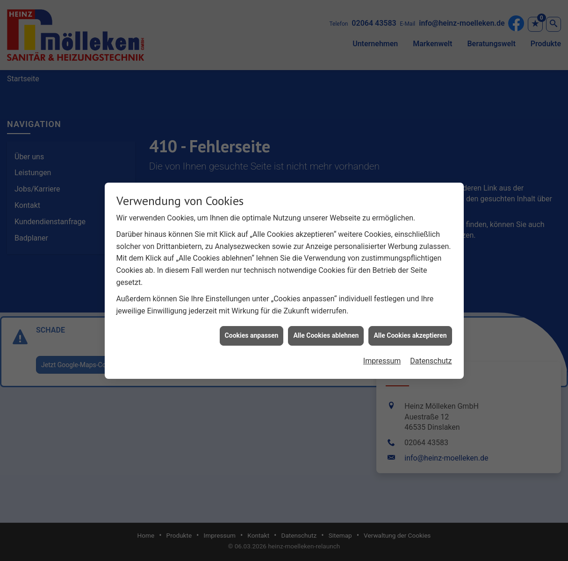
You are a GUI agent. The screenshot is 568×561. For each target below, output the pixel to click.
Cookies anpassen (252, 332)
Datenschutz (431, 358)
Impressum (382, 358)
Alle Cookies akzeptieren (410, 332)
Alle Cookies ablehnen (326, 332)
